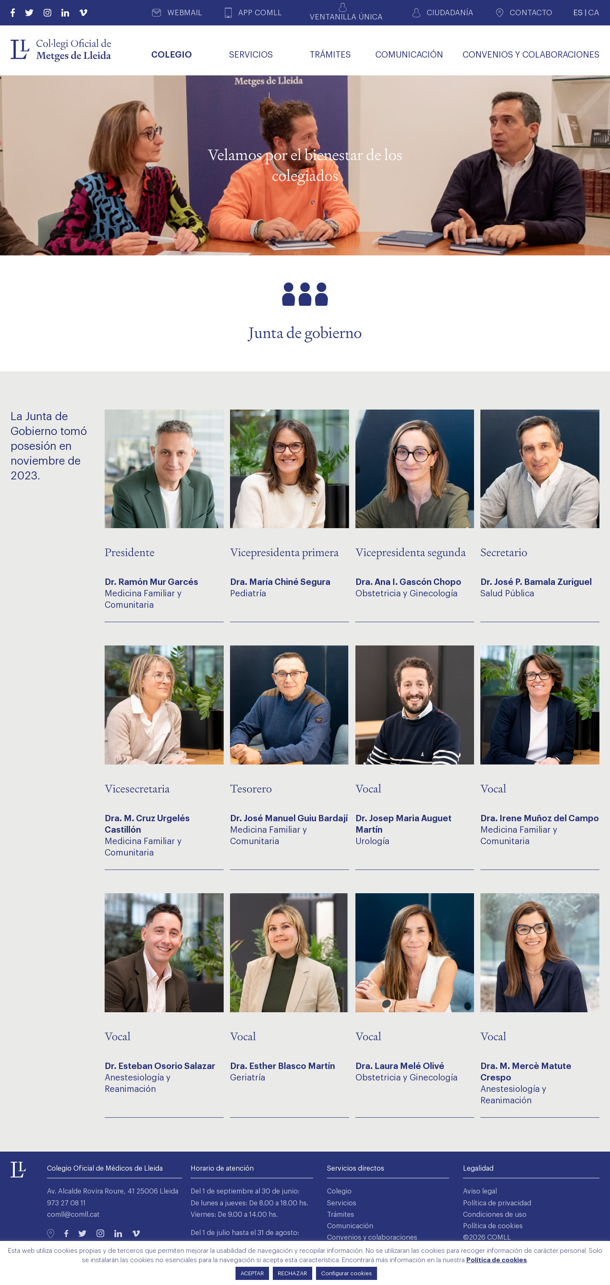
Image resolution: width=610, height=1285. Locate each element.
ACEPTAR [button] (252, 1273)
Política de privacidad (497, 1203)
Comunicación (350, 1226)
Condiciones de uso (495, 1214)
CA (593, 12)
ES (578, 12)
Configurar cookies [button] (346, 1273)
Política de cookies (493, 1226)
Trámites (340, 1214)
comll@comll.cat (73, 1214)
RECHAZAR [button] (292, 1273)
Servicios (341, 1203)
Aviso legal (480, 1191)
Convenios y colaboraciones (372, 1237)
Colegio (339, 1191)
